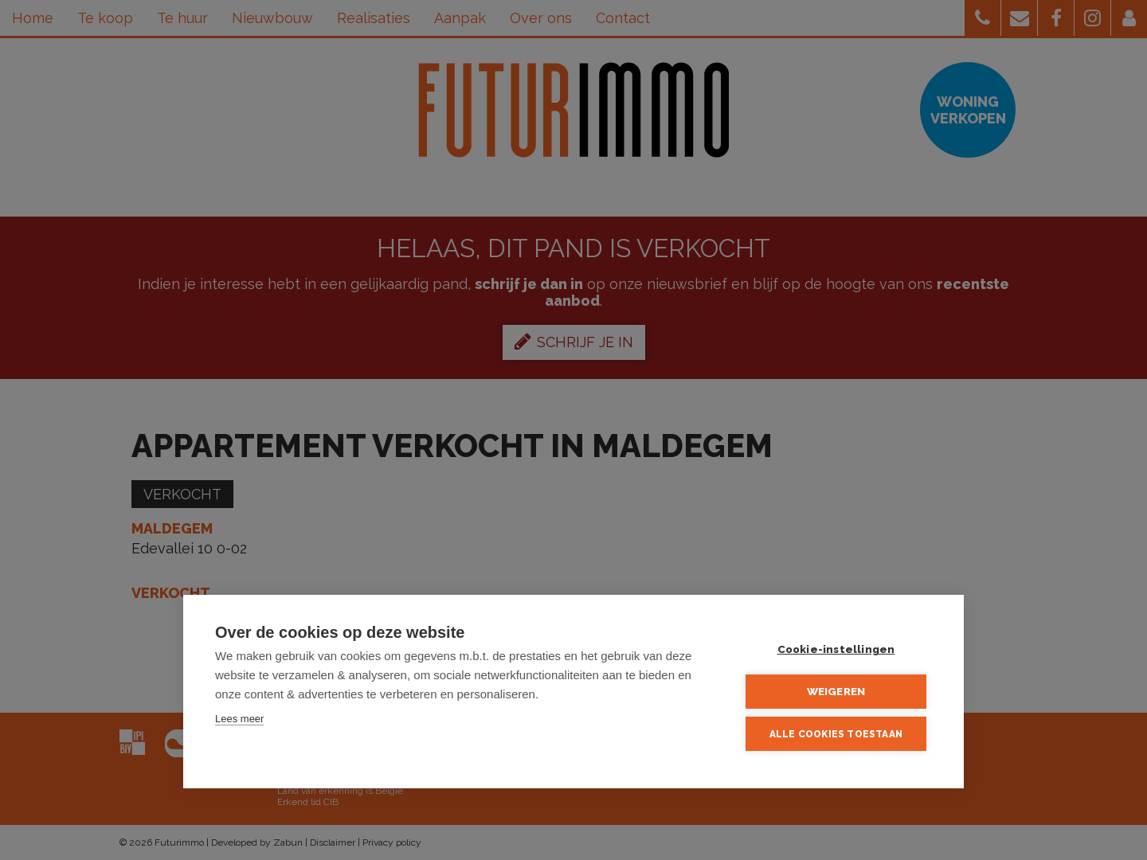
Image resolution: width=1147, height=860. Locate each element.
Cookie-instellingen (836, 649)
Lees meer (239, 719)
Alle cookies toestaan (835, 734)
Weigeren (836, 691)
